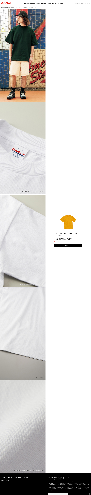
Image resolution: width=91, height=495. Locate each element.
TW (76, 3)
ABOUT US (26, 3)
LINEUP (53, 3)
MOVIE (49, 3)
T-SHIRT (12, 7)
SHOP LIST (57, 3)
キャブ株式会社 (81, 3)
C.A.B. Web (86, 3)
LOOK (38, 3)
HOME (2, 7)
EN (75, 3)
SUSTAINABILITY (33, 3)
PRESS (61, 3)
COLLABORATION (44, 3)
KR (78, 3)
